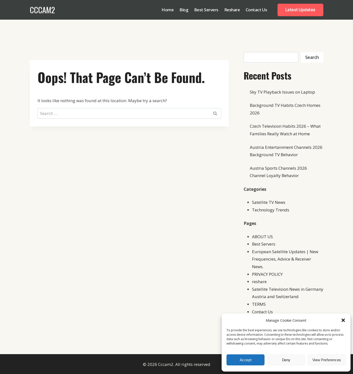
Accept (246, 360)
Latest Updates (300, 9)
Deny (286, 360)
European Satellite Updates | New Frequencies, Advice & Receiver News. (285, 259)
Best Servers (206, 10)
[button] (343, 320)
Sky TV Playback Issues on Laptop (282, 92)
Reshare (232, 10)
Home (168, 10)
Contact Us (256, 10)
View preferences (326, 360)
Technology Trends (270, 210)
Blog (183, 10)
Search (312, 57)
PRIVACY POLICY (267, 274)
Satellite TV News (268, 202)
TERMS (259, 304)
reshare (259, 281)
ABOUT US (262, 236)
